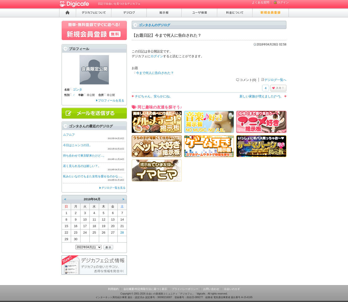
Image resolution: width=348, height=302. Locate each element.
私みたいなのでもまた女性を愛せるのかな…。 (93, 176)
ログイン (283, 2)
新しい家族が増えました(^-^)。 (261, 96)
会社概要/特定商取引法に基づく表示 (145, 289)
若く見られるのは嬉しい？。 (82, 166)
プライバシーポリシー (185, 289)
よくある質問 (260, 2)
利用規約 (113, 289)
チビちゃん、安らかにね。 (154, 96)
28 (122, 232)
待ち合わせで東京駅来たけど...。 (84, 155)
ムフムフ (69, 134)
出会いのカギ (232, 289)
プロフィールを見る (111, 100)
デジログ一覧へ (275, 80)
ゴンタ (77, 89)
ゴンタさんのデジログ (154, 25)
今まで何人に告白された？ (155, 73)
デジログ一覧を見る (113, 187)
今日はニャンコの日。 (77, 145)
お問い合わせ (211, 289)
